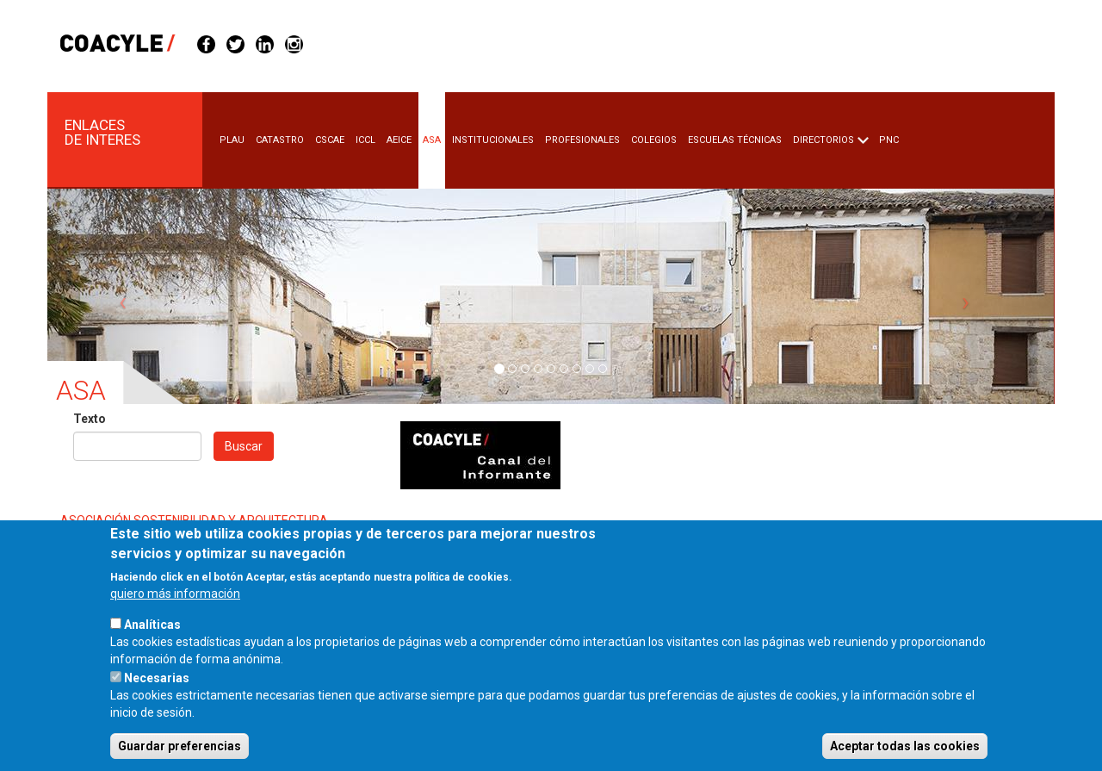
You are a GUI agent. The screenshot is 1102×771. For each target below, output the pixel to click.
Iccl (365, 140)
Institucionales (493, 140)
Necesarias (156, 703)
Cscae (329, 140)
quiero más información (175, 618)
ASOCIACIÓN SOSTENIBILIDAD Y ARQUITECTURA (194, 520)
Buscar (244, 446)
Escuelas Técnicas (735, 140)
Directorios (823, 140)
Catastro (280, 140)
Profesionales (582, 140)
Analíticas (152, 649)
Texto (89, 419)
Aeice (399, 140)
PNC (889, 140)
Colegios (654, 140)
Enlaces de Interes (102, 132)
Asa (432, 140)
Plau (232, 140)
